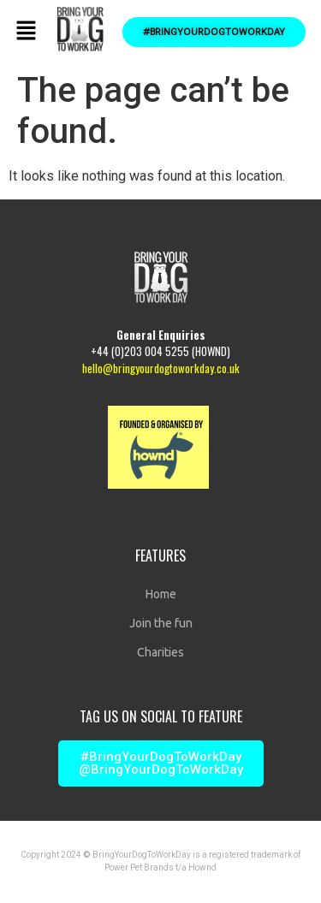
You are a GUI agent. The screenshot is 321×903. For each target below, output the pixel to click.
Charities (160, 652)
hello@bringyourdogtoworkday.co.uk (161, 368)
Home (161, 594)
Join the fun (161, 623)
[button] (26, 31)
